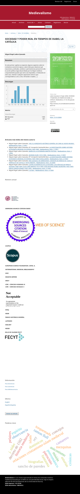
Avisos (40, 22)
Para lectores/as (9, 384)
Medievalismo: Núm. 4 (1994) (44, 170)
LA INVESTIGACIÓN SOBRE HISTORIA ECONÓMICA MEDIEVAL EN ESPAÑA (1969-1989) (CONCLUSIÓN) (41, 158)
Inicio (6, 33)
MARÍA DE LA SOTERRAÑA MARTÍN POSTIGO (43, 151)
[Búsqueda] (36, 27)
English (7, 402)
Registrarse (67, 1)
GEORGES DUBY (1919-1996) (38, 155)
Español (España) (10, 405)
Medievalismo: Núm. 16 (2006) (45, 163)
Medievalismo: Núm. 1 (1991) (18, 145)
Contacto (48, 22)
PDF (72, 46)
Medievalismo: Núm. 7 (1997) (56, 155)
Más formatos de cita (57, 109)
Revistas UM (58, 1)
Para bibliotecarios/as (11, 389)
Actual (14, 22)
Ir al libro (32, 170)
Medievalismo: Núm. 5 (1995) (42, 168)
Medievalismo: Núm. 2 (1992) (59, 159)
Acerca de (30, 22)
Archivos (21, 22)
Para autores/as (9, 386)
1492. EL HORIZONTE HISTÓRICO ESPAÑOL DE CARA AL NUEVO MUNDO (51, 143)
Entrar (75, 1)
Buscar (66, 22)
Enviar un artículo (11, 414)
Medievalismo (40, 13)
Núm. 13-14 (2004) (23, 33)
